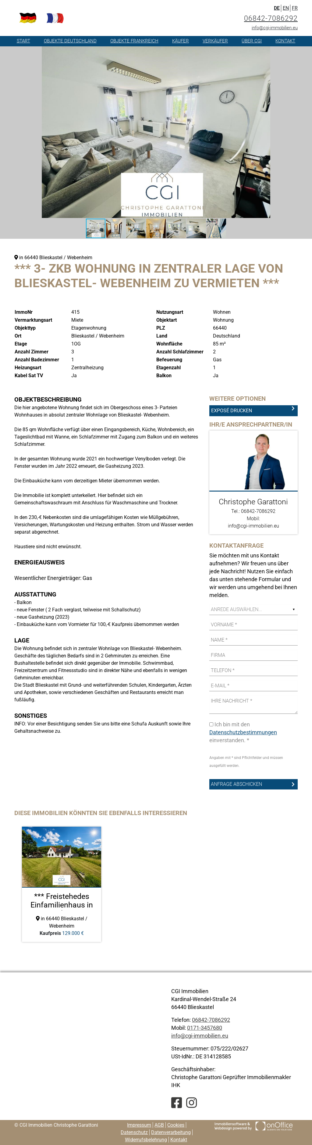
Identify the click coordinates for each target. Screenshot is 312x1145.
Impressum (139, 1125)
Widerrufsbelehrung (146, 1140)
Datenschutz (134, 1132)
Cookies (175, 1125)
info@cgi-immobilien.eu (275, 27)
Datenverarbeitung (171, 1132)
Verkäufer (215, 41)
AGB (159, 1125)
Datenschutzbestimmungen (243, 732)
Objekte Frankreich (134, 41)
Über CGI (252, 41)
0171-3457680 (204, 1028)
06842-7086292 (271, 18)
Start (23, 41)
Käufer (180, 41)
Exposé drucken (231, 410)
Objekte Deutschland (70, 41)
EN (286, 8)
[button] (265, 52)
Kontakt (285, 41)
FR (295, 8)
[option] (61, 884)
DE (277, 8)
